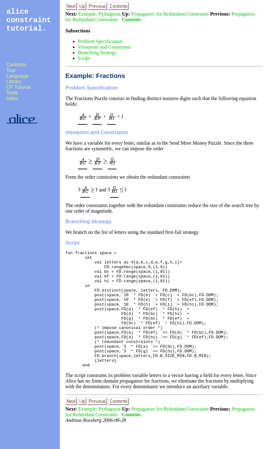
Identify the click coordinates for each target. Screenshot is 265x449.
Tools (12, 92)
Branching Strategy (97, 52)
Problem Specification (100, 41)
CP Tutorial (18, 87)
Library (13, 81)
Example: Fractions (95, 75)
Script (84, 58)
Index (12, 98)
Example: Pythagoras (99, 14)
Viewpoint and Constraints (104, 47)
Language (17, 76)
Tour (11, 70)
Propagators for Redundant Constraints (170, 14)
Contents (16, 64)
